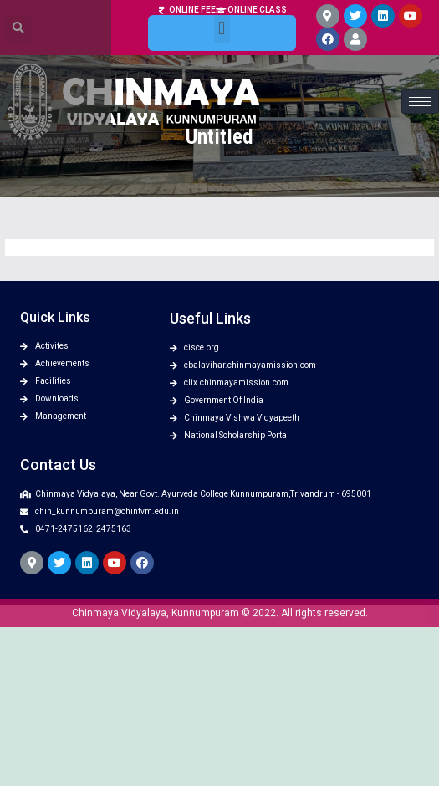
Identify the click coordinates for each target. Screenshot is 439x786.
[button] (222, 20)
